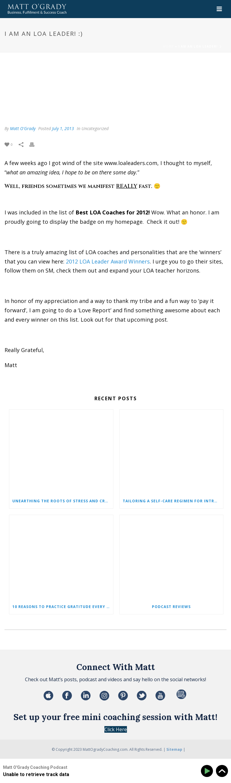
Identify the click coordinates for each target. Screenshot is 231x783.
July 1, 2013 (63, 128)
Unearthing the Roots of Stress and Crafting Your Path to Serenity (62, 501)
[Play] (208, 771)
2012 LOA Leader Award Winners (108, 261)
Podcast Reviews (171, 606)
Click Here (115, 729)
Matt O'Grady (22, 128)
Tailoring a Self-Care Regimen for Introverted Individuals (173, 501)
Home (168, 46)
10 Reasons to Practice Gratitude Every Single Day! (62, 606)
